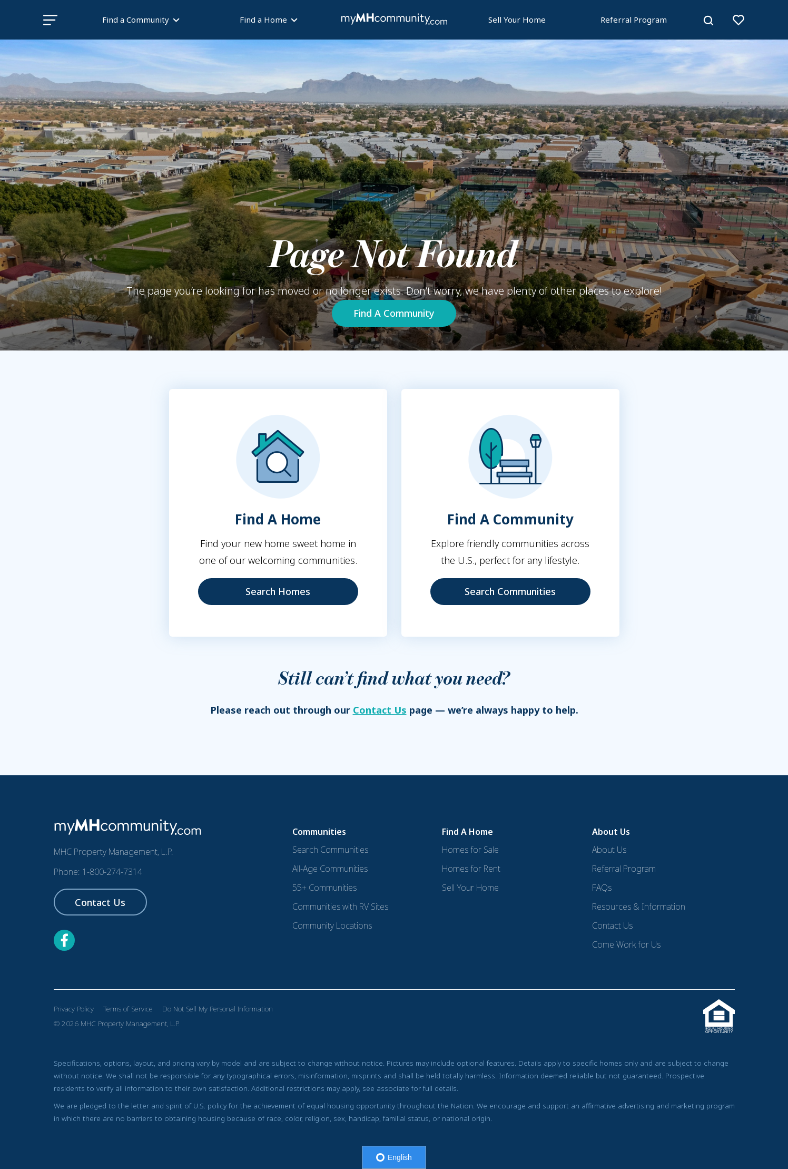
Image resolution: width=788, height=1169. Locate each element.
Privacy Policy (74, 1009)
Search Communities (510, 591)
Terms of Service (128, 1009)
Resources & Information (638, 906)
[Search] (708, 20)
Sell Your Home (517, 19)
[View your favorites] (738, 20)
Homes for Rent (471, 868)
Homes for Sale (470, 849)
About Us (609, 849)
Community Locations (332, 925)
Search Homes (277, 591)
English (394, 1157)
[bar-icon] (50, 19)
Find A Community (394, 313)
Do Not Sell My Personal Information (217, 1009)
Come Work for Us (626, 944)
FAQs (602, 887)
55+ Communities (324, 887)
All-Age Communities (330, 868)
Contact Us (380, 710)
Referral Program (633, 19)
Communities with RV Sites (340, 906)
